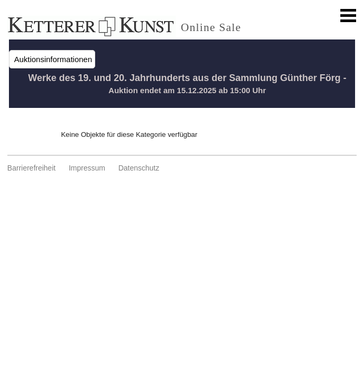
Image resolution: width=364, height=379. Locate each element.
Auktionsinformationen (52, 59)
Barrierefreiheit (31, 168)
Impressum (87, 168)
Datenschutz (138, 168)
